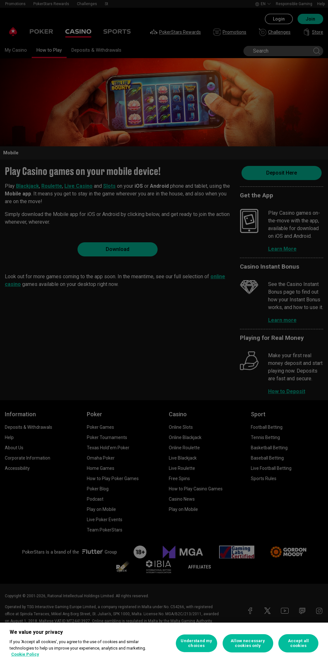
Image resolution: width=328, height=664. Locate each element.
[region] (164, 643)
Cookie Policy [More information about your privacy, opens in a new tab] (25, 654)
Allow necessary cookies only (248, 643)
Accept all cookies (298, 643)
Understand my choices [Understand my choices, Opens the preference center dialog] (196, 643)
